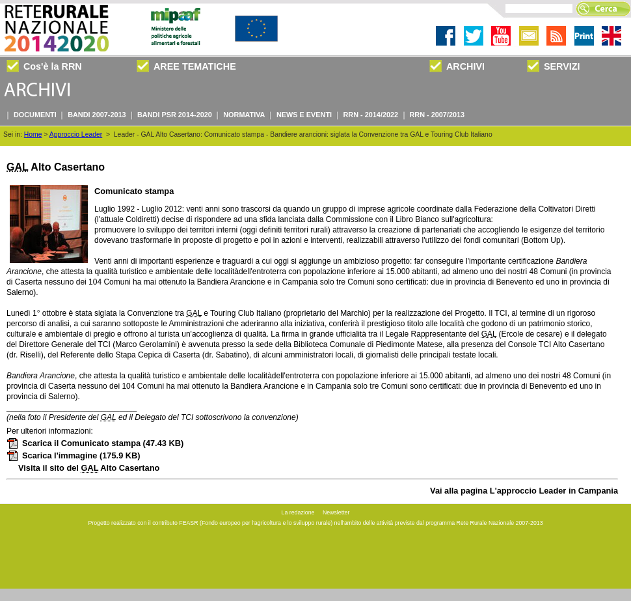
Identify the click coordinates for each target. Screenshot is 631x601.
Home (33, 134)
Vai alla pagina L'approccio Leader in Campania (524, 491)
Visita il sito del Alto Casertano (88, 468)
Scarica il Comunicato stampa (95, 443)
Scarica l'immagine (74, 455)
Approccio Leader (75, 134)
